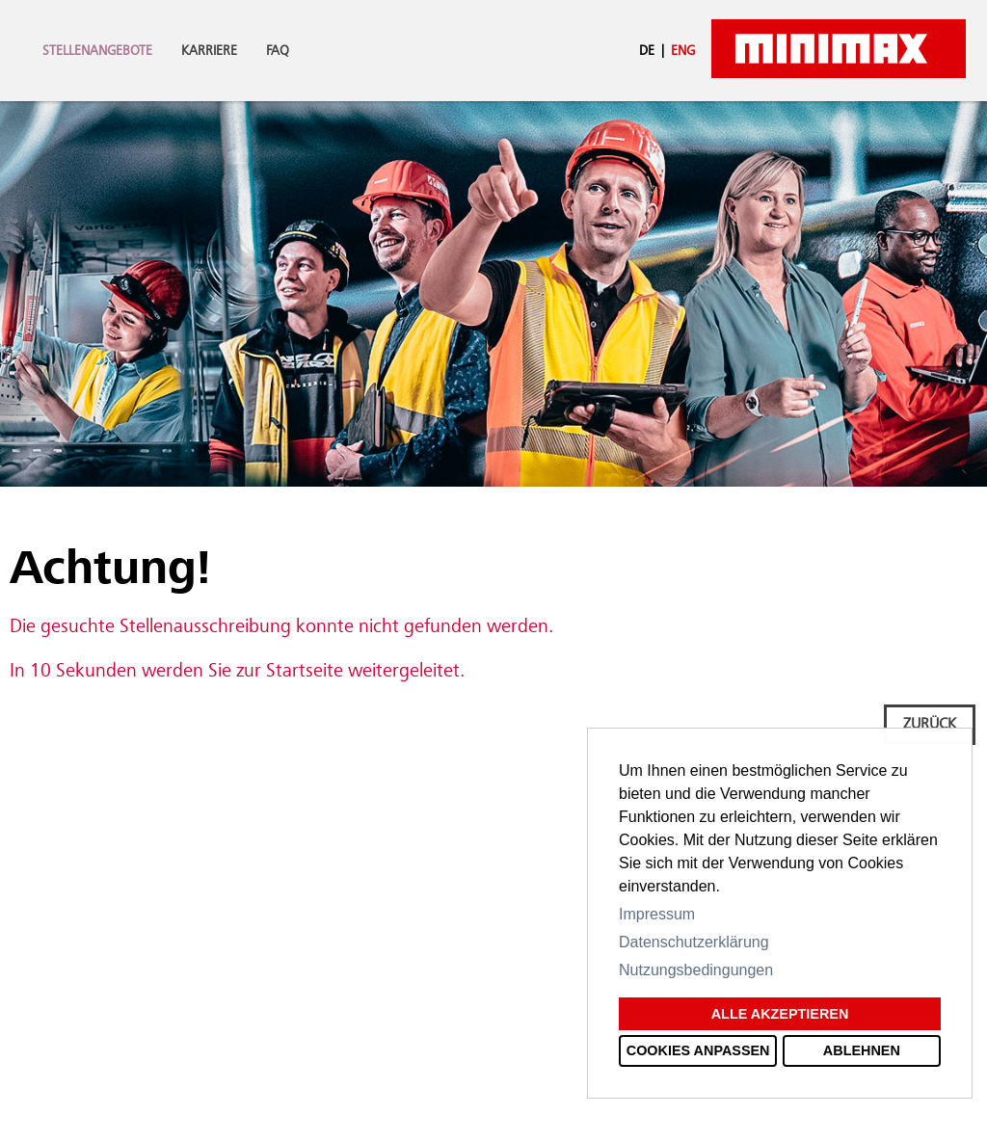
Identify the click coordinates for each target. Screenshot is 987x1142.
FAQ (277, 51)
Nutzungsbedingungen (696, 970)
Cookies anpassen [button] (698, 1050)
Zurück (929, 724)
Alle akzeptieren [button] (780, 1014)
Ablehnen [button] (861, 1050)
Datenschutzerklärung (694, 942)
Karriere (209, 51)
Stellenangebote (97, 51)
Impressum (657, 914)
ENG (683, 51)
